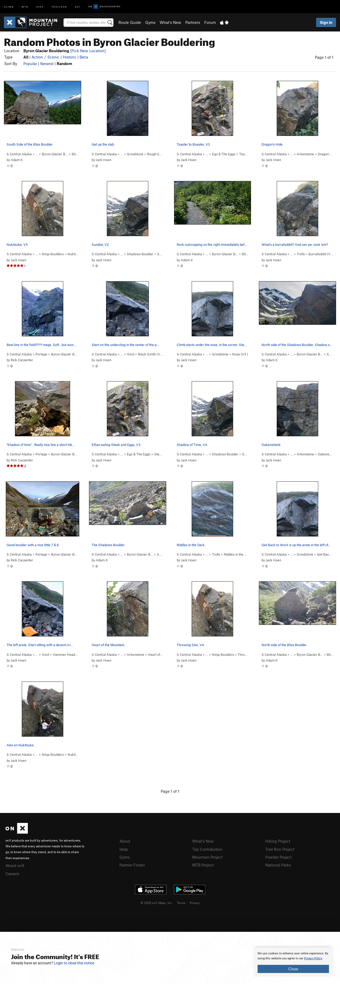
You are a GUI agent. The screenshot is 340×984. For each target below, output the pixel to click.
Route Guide (129, 22)
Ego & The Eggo (224, 154)
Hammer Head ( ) (68, 654)
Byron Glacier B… (55, 154)
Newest (47, 63)
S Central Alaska (19, 154)
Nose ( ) (240, 354)
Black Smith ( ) (151, 354)
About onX (15, 865)
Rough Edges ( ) (160, 154)
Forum (210, 22)
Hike (40, 6)
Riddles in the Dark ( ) (242, 554)
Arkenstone (305, 154)
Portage (41, 354)
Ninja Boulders (53, 254)
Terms (181, 902)
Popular (30, 63)
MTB (25, 6)
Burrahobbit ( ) (321, 254)
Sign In (326, 22)
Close (293, 968)
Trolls (301, 254)
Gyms (150, 22)
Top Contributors (207, 849)
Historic (69, 57)
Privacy (195, 902)
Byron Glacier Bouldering (69, 354)
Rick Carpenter (22, 360)
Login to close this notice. (74, 963)
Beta (84, 57)
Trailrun (59, 6)
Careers (12, 873)
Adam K (17, 160)
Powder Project (278, 856)
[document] (293, 962)
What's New (170, 22)
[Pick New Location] (88, 50)
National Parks (278, 864)
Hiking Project (277, 841)
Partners (192, 22)
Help (123, 849)
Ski (77, 6)
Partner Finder (132, 864)
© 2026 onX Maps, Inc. (156, 902)
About (124, 841)
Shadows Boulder (140, 254)
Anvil (130, 354)
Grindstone (135, 154)
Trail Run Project (279, 849)
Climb (9, 6)
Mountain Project (207, 856)
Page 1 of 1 (324, 57)
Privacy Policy (313, 958)
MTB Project (203, 864)
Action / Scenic (46, 57)
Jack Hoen (103, 160)
